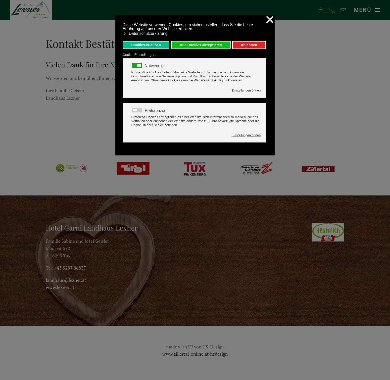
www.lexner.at (60, 287)
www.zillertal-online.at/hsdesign (195, 354)
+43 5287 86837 (70, 268)
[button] (367, 10)
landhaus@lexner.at (66, 280)
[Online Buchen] (321, 9)
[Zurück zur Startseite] (31, 10)
